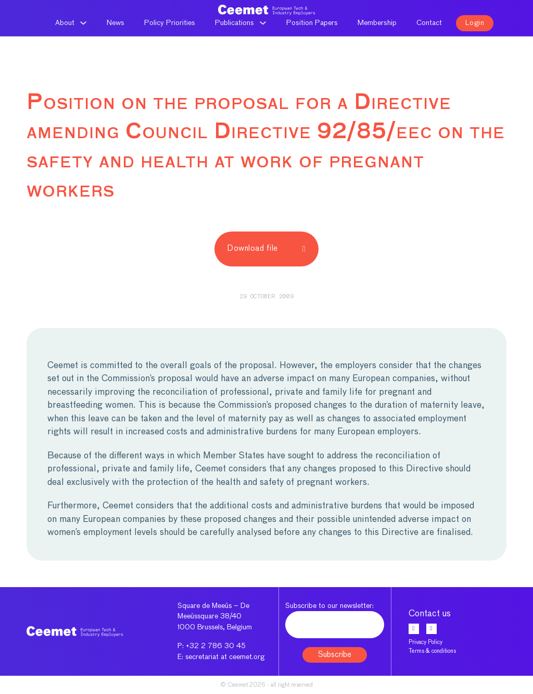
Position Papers (312, 23)
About (64, 23)
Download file (266, 249)
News (115, 23)
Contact (429, 23)
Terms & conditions (432, 651)
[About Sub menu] (83, 23)
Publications (234, 23)
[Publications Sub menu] (262, 23)
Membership (377, 23)
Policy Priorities (169, 23)
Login (475, 23)
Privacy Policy (425, 642)
